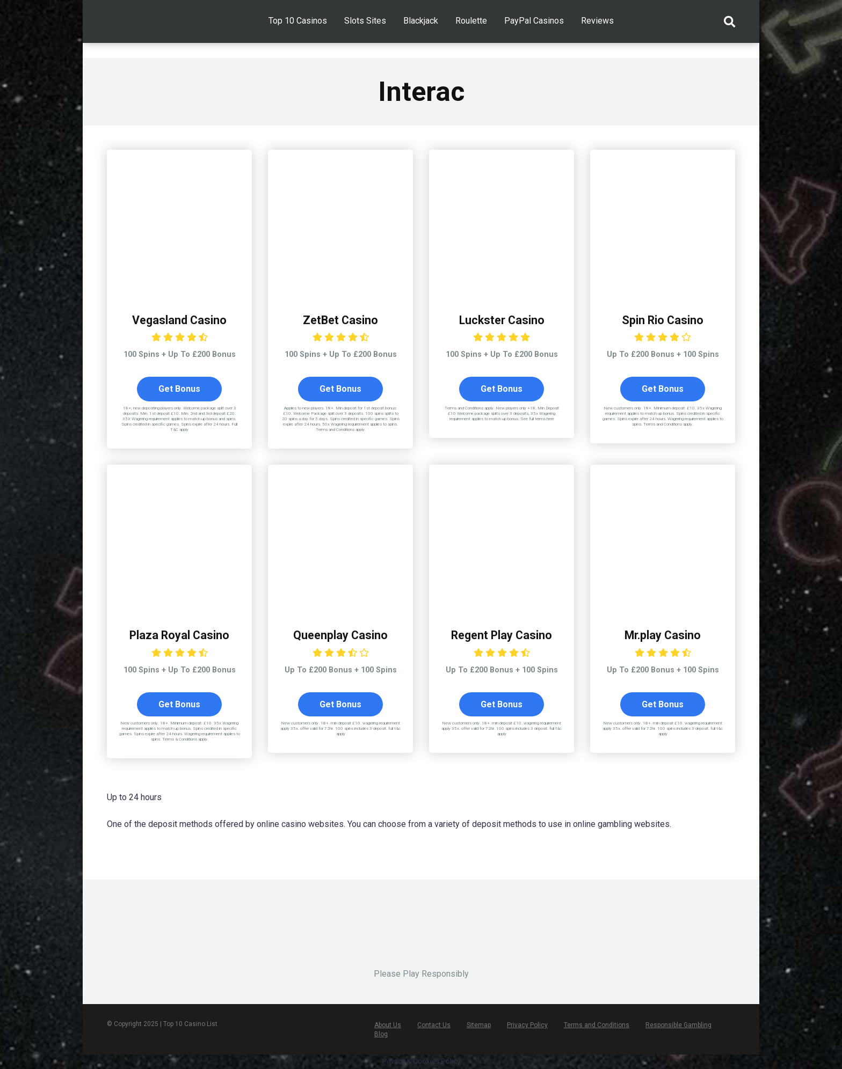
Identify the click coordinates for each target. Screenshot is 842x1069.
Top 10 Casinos (297, 21)
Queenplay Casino (340, 635)
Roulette (471, 21)
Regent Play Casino (502, 635)
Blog (381, 1034)
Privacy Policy (527, 1025)
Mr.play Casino (663, 635)
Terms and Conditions (596, 1025)
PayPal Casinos (534, 21)
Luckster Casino (502, 320)
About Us (387, 1025)
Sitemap (479, 1025)
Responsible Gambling (678, 1025)
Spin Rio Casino (662, 320)
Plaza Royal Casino (179, 635)
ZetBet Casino (340, 320)
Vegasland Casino (179, 320)
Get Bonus (179, 389)
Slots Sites (365, 21)
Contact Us (434, 1025)
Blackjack (420, 21)
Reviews (597, 21)
